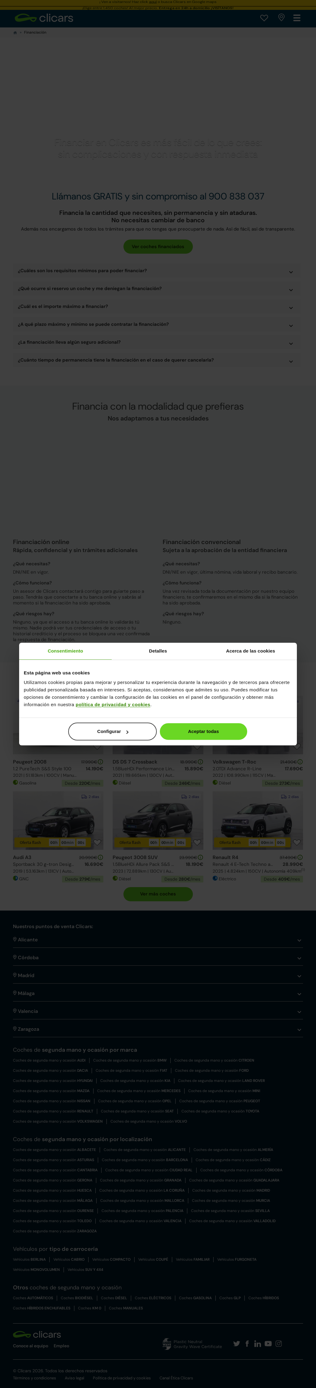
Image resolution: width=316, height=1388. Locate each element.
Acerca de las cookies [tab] (250, 650)
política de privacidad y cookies (113, 704)
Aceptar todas (203, 731)
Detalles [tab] (158, 650)
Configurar (112, 731)
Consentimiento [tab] (65, 650)
